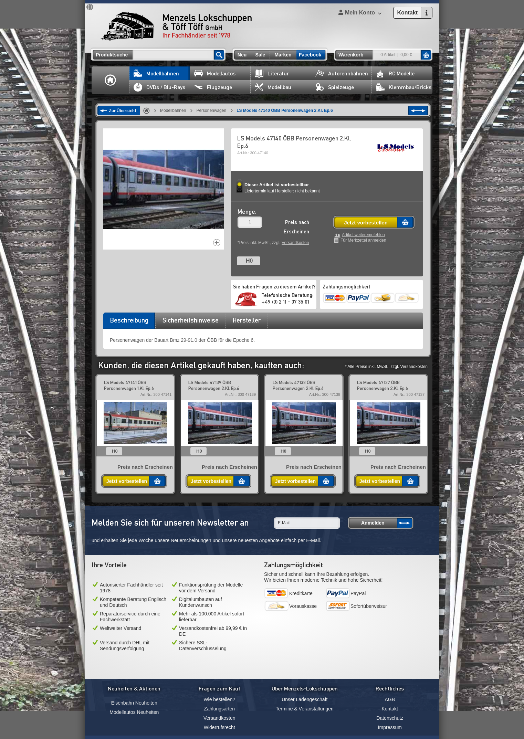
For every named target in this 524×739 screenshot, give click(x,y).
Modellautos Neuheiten (134, 712)
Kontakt (390, 708)
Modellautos (214, 73)
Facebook (310, 54)
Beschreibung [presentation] (129, 320)
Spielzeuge (334, 87)
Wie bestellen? (219, 699)
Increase (216, 242)
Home (110, 80)
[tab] (129, 322)
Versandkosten (295, 242)
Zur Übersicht (122, 110)
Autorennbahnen (341, 73)
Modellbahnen (156, 73)
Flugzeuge (213, 87)
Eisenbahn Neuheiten (134, 703)
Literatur (272, 73)
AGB (390, 699)
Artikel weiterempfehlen (363, 235)
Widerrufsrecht (219, 727)
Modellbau (273, 87)
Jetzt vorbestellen (366, 222)
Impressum (390, 727)
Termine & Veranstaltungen (305, 708)
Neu (242, 54)
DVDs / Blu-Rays (159, 87)
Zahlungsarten (219, 708)
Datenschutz (389, 718)
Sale (260, 54)
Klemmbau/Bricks (403, 87)
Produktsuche (112, 54)
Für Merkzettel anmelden (363, 240)
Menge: (247, 211)
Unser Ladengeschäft (304, 699)
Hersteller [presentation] (247, 320)
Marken (282, 54)
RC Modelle (395, 73)
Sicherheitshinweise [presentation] (191, 320)
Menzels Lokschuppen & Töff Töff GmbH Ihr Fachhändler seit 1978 (176, 26)
